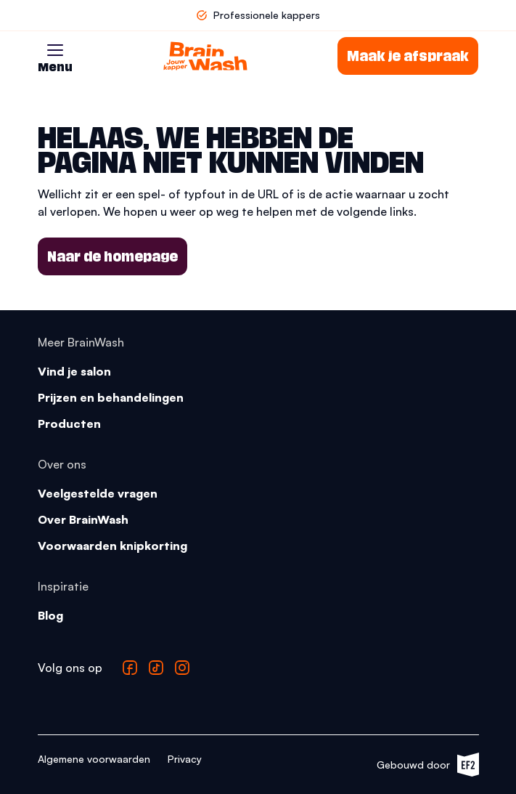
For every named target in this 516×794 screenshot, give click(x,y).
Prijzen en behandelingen (111, 397)
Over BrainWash (83, 519)
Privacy (185, 759)
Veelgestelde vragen (97, 493)
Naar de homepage (112, 256)
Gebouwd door (428, 765)
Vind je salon (74, 371)
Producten (69, 423)
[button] (55, 50)
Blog (50, 615)
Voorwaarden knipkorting (112, 545)
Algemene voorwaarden (94, 759)
